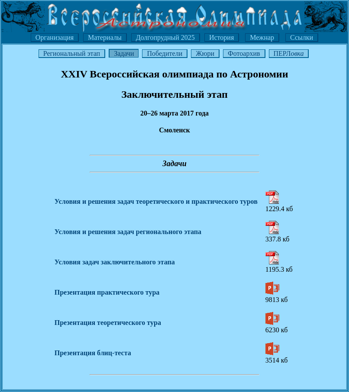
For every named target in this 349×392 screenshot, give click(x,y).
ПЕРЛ (289, 53)
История (221, 37)
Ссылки (301, 37)
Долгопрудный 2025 (165, 37)
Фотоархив (244, 53)
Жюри (205, 53)
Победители (164, 53)
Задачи (124, 53)
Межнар (262, 37)
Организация (55, 37)
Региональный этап (71, 53)
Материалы (105, 37)
